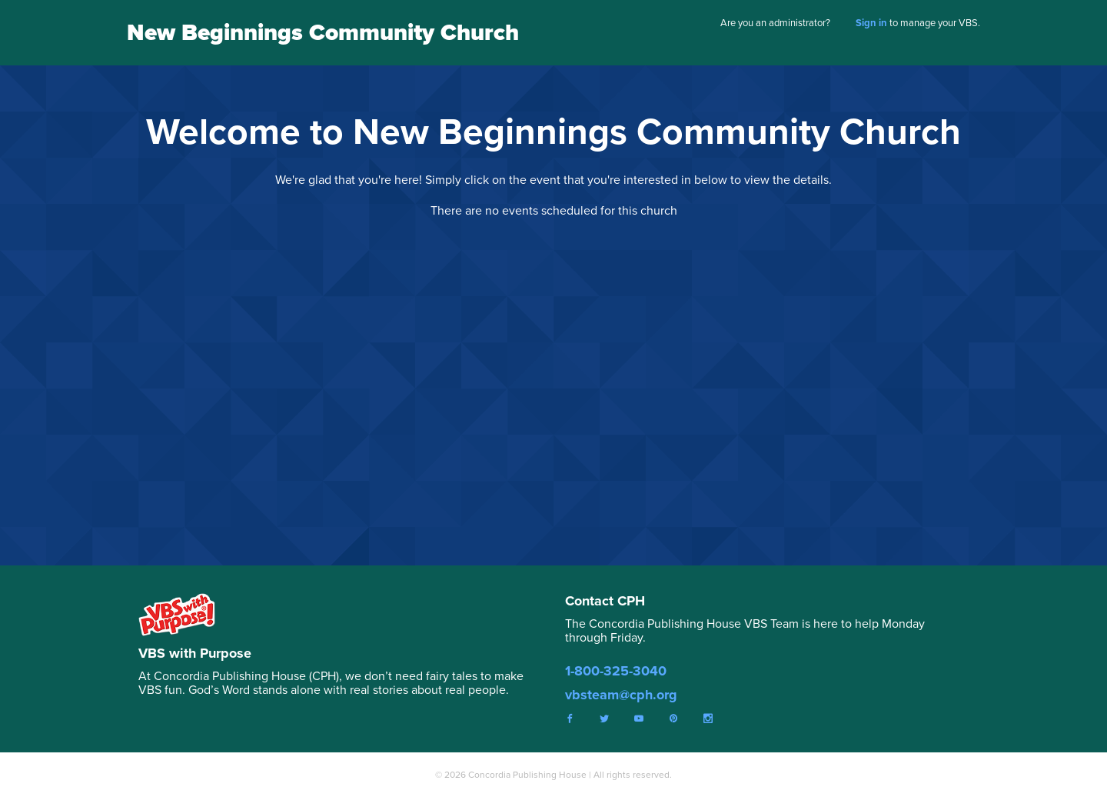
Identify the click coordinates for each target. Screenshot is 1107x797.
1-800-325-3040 (616, 671)
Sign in (871, 22)
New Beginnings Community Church (323, 32)
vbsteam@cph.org (621, 695)
